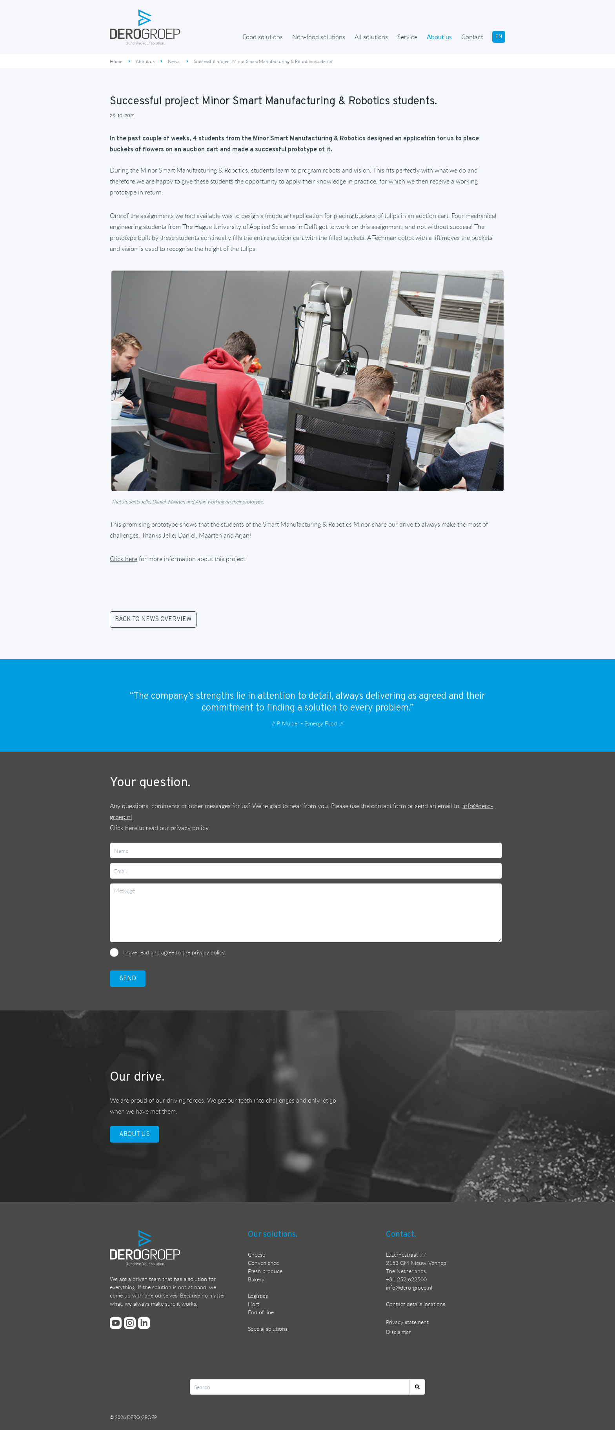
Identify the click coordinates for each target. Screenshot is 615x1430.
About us (439, 37)
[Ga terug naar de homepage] (145, 27)
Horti (254, 1304)
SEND (127, 979)
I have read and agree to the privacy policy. (174, 952)
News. (174, 61)
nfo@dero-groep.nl (409, 1287)
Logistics (258, 1295)
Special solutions (267, 1328)
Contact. (401, 1235)
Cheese (256, 1254)
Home (116, 61)
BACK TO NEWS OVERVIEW (153, 619)
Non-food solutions (318, 37)
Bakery (256, 1279)
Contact (472, 37)
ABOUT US (134, 1134)
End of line (261, 1312)
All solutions (371, 37)
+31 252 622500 (406, 1279)
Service (407, 37)
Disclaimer (398, 1332)
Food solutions (263, 37)
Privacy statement (407, 1322)
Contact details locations (415, 1304)
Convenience (263, 1262)
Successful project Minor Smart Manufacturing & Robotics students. (263, 61)
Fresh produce (265, 1271)
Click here (123, 827)
